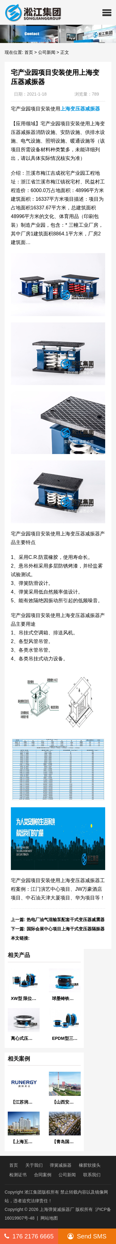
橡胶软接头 (90, 1165)
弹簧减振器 (60, 1165)
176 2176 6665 (29, 1236)
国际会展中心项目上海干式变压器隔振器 (66, 928)
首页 (28, 52)
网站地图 (49, 1218)
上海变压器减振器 (80, 108)
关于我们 (34, 1165)
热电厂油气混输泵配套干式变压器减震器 (66, 919)
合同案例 (42, 1174)
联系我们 (92, 1174)
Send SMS (86, 1236)
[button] (106, 12)
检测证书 (18, 1174)
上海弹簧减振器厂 (57, 1209)
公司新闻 (46, 52)
